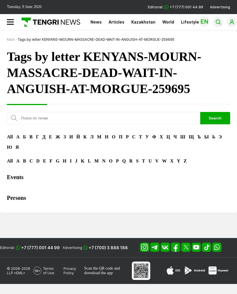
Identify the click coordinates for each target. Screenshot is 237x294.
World (168, 22)
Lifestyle (190, 22)
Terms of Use (48, 270)
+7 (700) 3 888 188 (108, 247)
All (10, 136)
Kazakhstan (143, 22)
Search (215, 118)
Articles (116, 22)
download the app (98, 273)
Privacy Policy (69, 270)
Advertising (220, 7)
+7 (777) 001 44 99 (40, 247)
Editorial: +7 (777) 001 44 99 (175, 7)
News (96, 22)
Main (11, 39)
